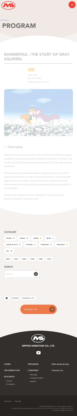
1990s (32, 259)
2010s (16, 259)
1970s (49, 259)
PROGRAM (15, 298)
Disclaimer (8, 401)
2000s (24, 259)
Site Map (18, 401)
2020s (8, 259)
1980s (41, 259)
